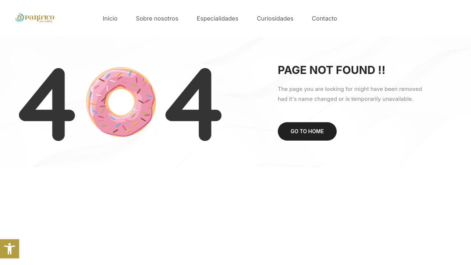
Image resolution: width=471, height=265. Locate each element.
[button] (9, 248)
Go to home (307, 131)
